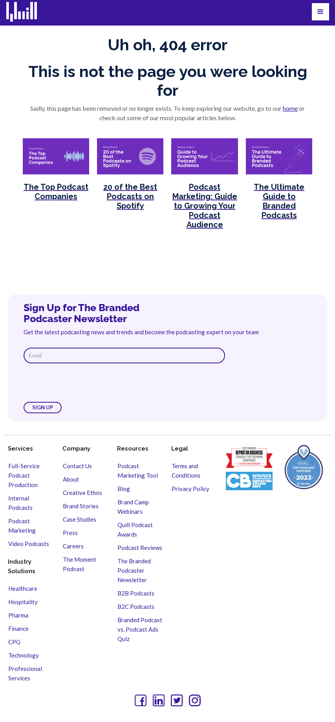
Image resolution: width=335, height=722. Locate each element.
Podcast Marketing (22, 525)
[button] (320, 11)
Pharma (18, 615)
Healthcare (22, 588)
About (71, 479)
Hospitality (23, 601)
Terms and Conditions (186, 470)
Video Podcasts (28, 543)
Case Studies (79, 519)
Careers (73, 546)
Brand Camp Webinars (133, 506)
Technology (23, 655)
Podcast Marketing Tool (137, 470)
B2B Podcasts (135, 593)
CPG (14, 641)
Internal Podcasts (20, 503)
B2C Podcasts (135, 606)
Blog (123, 488)
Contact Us (77, 465)
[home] (26, 12)
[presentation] (83, 382)
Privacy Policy (190, 488)
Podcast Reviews (139, 547)
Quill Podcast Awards (135, 529)
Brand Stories (81, 505)
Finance (18, 628)
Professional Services (25, 673)
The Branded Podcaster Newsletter (134, 570)
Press (70, 532)
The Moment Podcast (79, 564)
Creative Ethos (82, 492)
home (290, 108)
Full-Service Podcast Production (24, 475)
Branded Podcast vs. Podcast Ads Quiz (139, 629)
